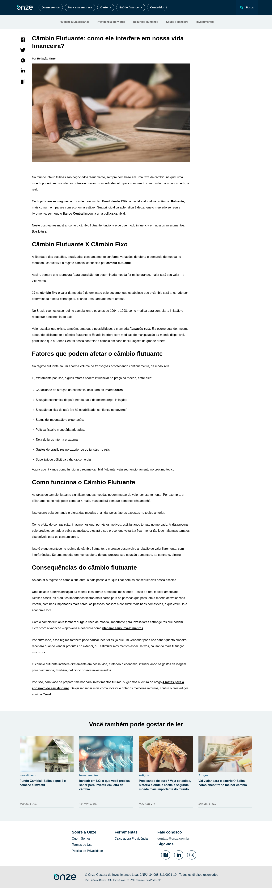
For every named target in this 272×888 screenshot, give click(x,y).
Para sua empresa (80, 7)
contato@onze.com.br (173, 838)
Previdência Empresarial (73, 21)
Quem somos (51, 7)
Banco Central (73, 213)
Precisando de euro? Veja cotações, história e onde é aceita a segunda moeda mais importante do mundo (165, 785)
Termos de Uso (82, 844)
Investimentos (205, 21)
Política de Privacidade (87, 850)
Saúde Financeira (177, 21)
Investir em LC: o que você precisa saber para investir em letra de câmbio (104, 785)
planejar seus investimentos (122, 628)
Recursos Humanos (145, 21)
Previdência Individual (111, 21)
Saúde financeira (130, 7)
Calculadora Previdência (131, 838)
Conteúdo (157, 7)
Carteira (105, 7)
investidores (114, 390)
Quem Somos (81, 838)
